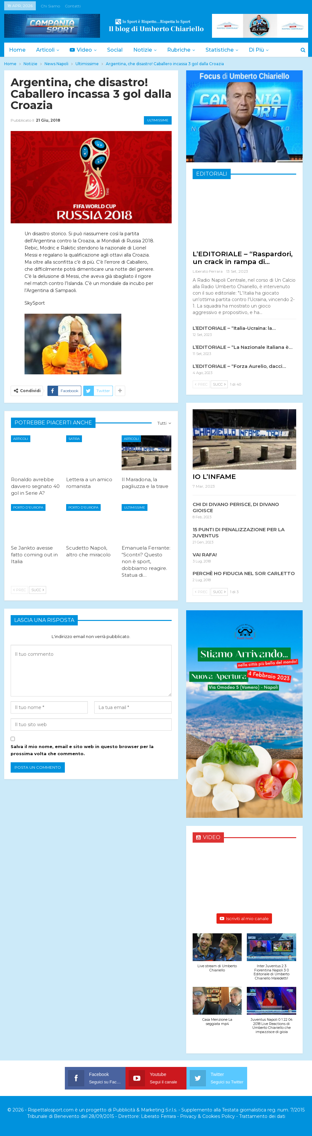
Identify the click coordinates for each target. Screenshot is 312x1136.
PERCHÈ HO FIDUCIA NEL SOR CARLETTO (244, 573)
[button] (217, 956)
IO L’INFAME (214, 476)
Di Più (256, 50)
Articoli (45, 50)
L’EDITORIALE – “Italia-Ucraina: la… (234, 328)
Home (17, 50)
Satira (74, 439)
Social (115, 50)
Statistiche (220, 50)
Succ (37, 590)
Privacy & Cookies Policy (207, 1116)
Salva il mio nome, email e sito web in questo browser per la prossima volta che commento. (82, 750)
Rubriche (178, 50)
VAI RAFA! (205, 555)
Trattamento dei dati (262, 1116)
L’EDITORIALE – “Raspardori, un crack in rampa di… (243, 258)
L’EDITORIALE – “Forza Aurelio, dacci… (239, 366)
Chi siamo (50, 6)
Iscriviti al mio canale (244, 918)
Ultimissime (157, 120)
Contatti (73, 6)
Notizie (142, 50)
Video (81, 50)
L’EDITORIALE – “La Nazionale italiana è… (242, 347)
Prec (19, 590)
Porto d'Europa (28, 507)
